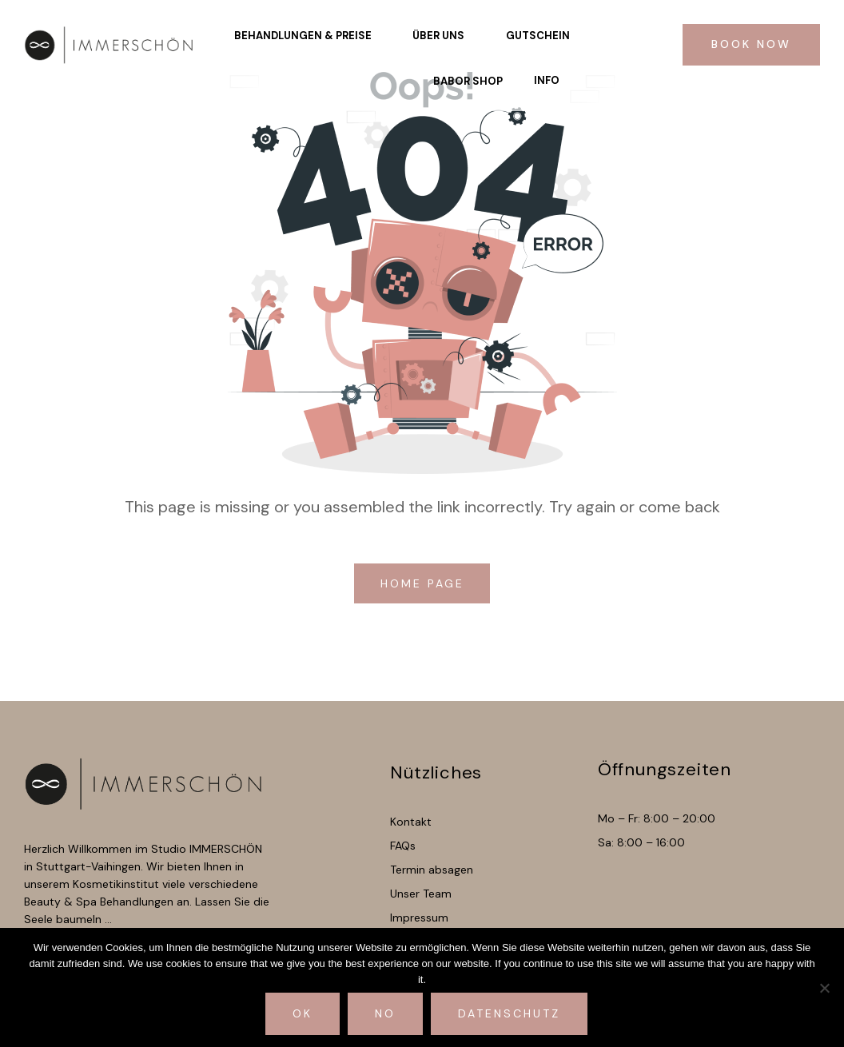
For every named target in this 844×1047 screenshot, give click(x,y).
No (385, 1013)
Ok (303, 1013)
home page (425, 583)
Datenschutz (509, 1013)
